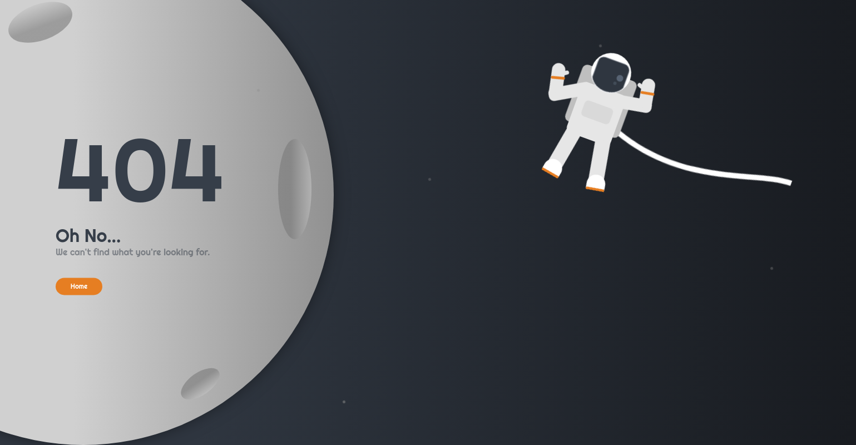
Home (79, 286)
